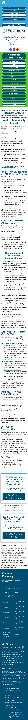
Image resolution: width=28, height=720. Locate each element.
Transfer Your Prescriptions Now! (14, 496)
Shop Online (14, 83)
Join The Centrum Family (14, 535)
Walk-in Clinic (14, 67)
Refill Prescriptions (14, 77)
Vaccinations (14, 64)
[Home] (14, 3)
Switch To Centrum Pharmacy (14, 74)
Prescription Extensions (17, 378)
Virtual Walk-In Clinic (14, 71)
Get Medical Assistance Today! (14, 56)
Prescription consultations (12, 370)
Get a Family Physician (14, 80)
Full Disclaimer (13, 684)
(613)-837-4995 (14, 25)
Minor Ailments (14, 61)
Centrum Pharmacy (7, 575)
